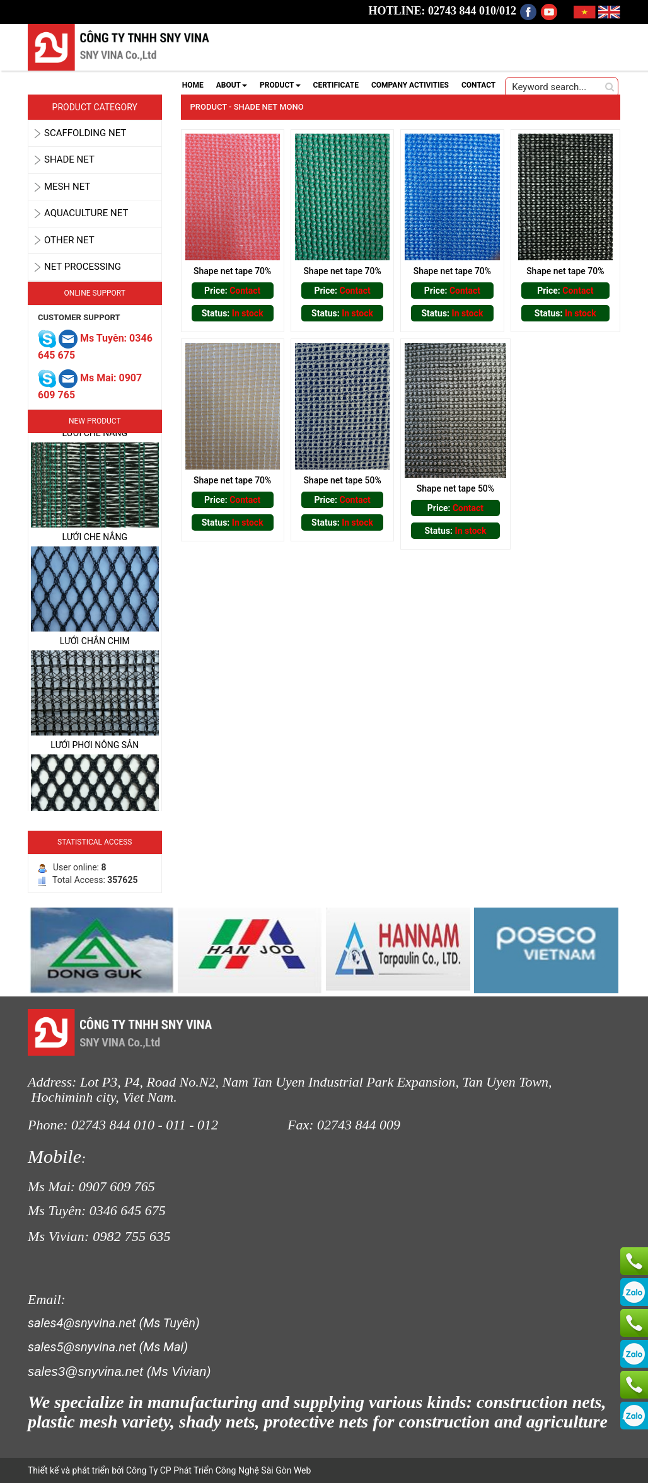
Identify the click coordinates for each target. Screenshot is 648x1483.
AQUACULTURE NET (86, 213)
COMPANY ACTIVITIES (410, 85)
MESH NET (67, 186)
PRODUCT (280, 85)
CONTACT (478, 85)
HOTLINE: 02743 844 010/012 (443, 10)
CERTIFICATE (336, 85)
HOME (193, 85)
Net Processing (82, 266)
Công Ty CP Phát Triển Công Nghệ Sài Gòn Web (217, 1470)
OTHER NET (69, 240)
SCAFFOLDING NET (85, 133)
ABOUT (231, 85)
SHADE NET (69, 159)
